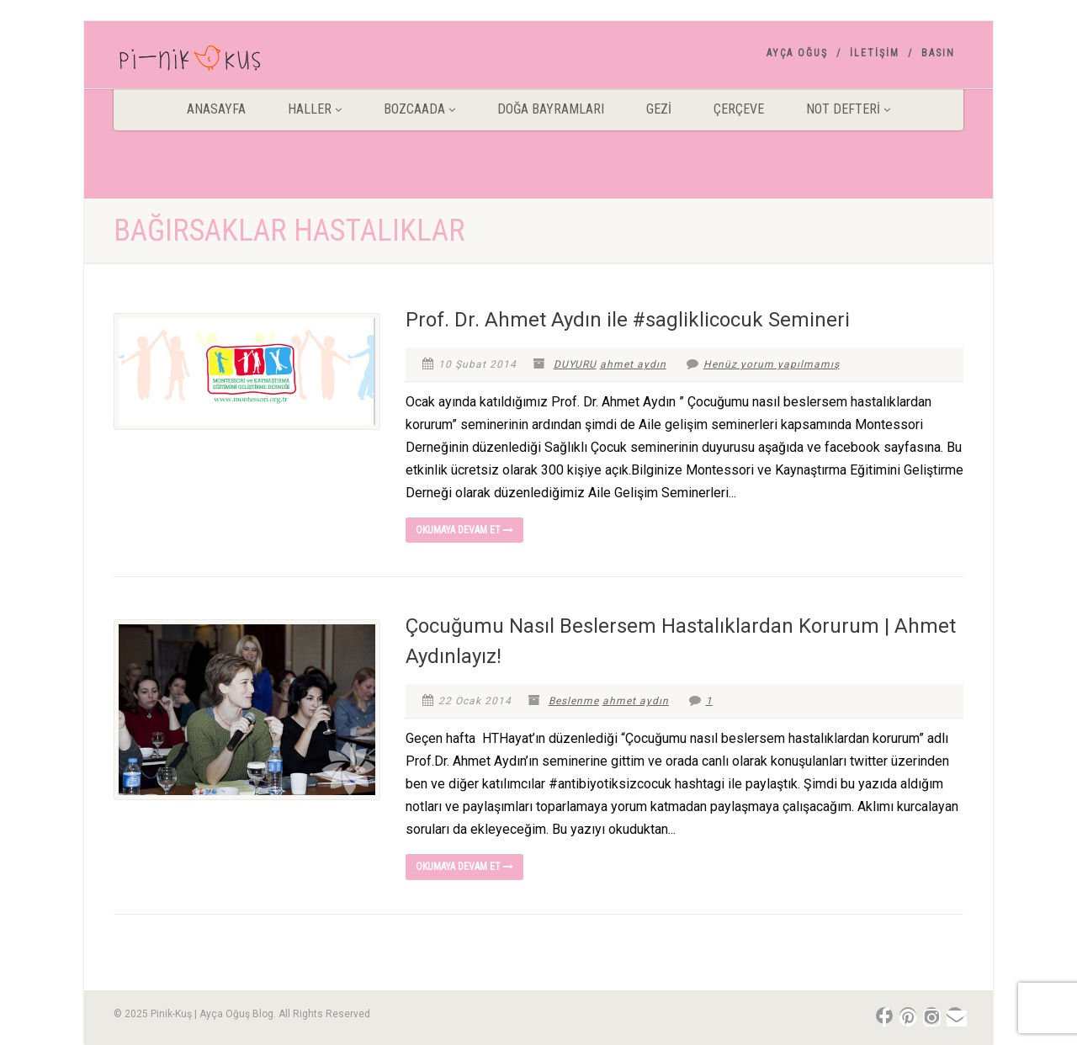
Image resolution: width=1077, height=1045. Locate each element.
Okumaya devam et (464, 530)
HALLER (315, 109)
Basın (938, 53)
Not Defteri (848, 109)
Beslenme (574, 701)
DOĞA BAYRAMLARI (550, 109)
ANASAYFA (216, 109)
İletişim (874, 53)
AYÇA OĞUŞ (797, 53)
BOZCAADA (419, 109)
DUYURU (575, 364)
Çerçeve (739, 109)
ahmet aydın (633, 364)
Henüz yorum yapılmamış (763, 364)
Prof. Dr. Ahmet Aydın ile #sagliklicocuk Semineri (628, 320)
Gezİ (658, 109)
